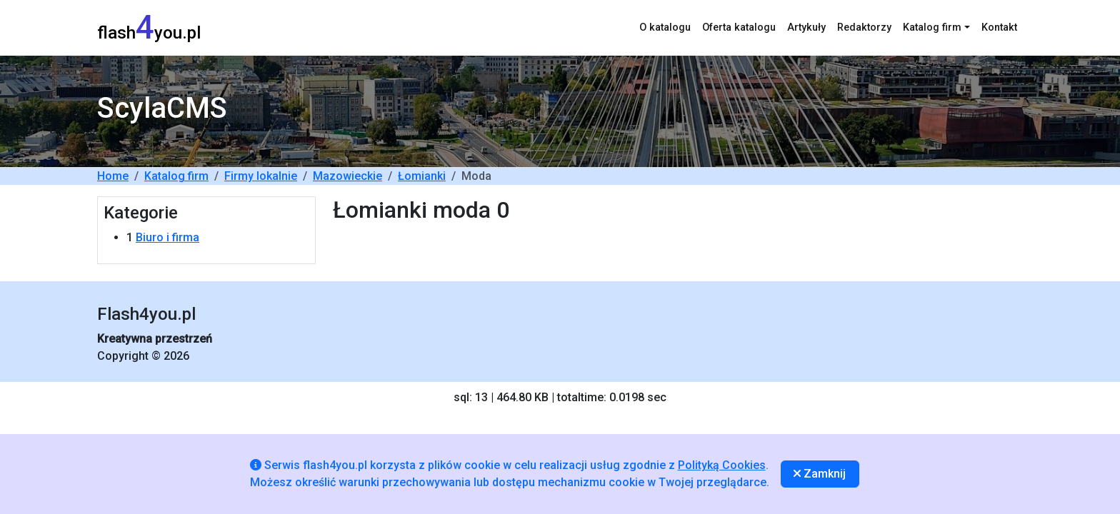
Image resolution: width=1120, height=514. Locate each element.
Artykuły (806, 27)
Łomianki (422, 176)
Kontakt (999, 27)
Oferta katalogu (739, 27)
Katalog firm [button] (932, 27)
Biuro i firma (167, 237)
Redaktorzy (864, 27)
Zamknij (820, 473)
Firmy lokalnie (260, 176)
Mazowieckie (347, 176)
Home (113, 176)
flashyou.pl (149, 27)
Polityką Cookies (722, 465)
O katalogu (665, 27)
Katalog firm (176, 176)
